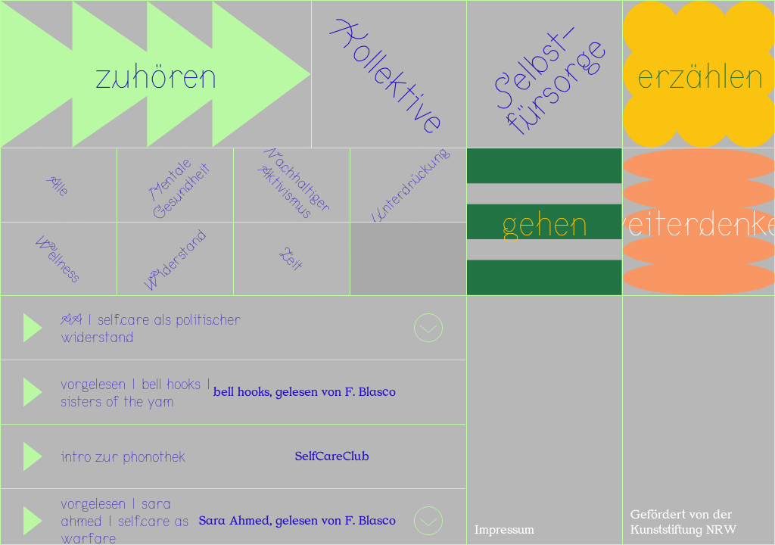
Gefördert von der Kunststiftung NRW (683, 522)
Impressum (504, 529)
